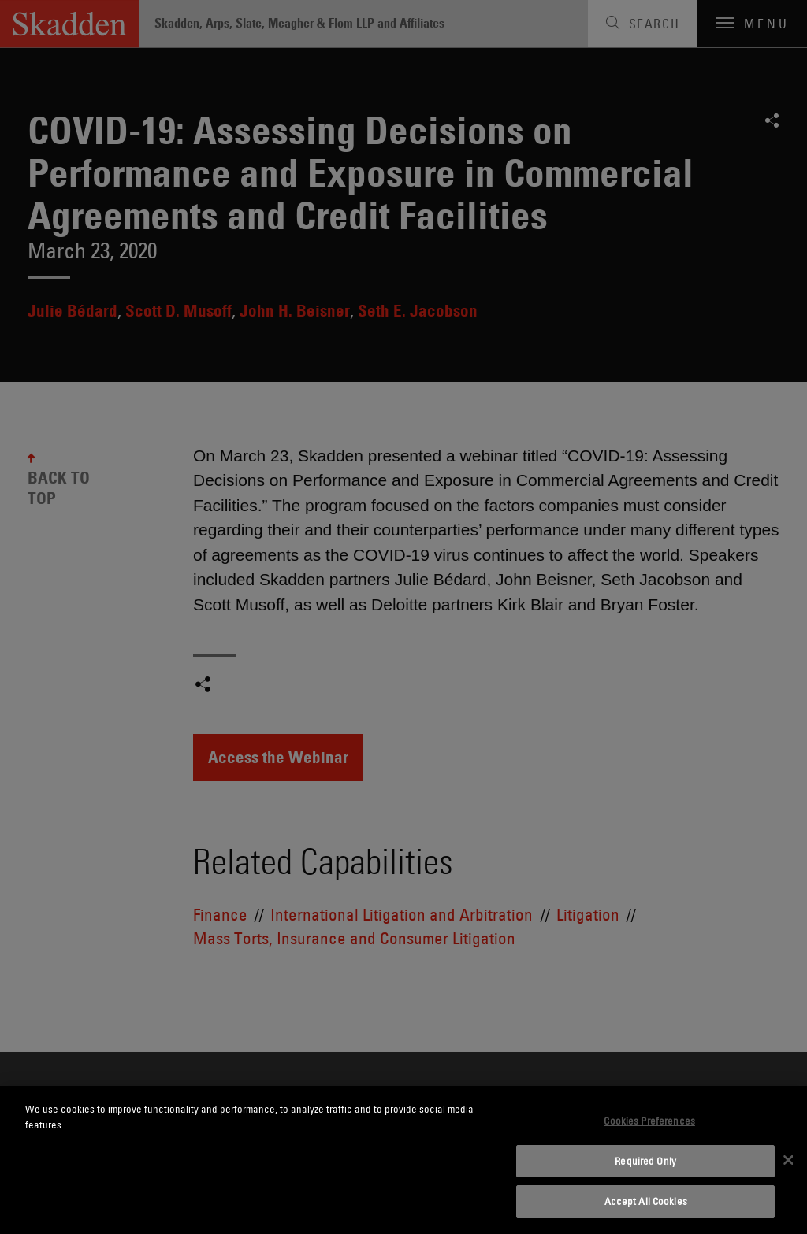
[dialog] (403, 1160)
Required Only (645, 1160)
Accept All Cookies (645, 1201)
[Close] (788, 1160)
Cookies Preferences (649, 1120)
